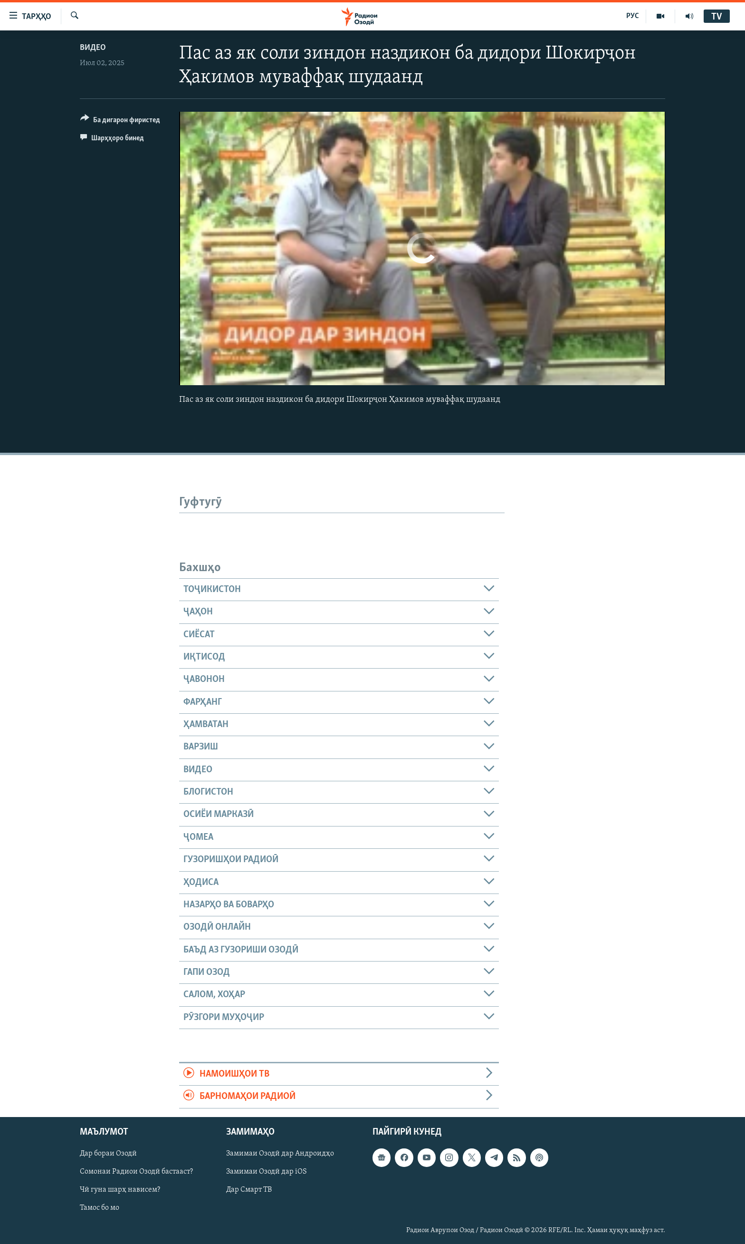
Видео (93, 47)
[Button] (120, 121)
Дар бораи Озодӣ (108, 1153)
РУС (632, 16)
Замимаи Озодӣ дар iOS (266, 1172)
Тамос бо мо (99, 1208)
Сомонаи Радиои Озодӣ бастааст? (136, 1172)
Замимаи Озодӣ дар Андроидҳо (280, 1153)
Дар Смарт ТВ (249, 1190)
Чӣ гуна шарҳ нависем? (120, 1190)
